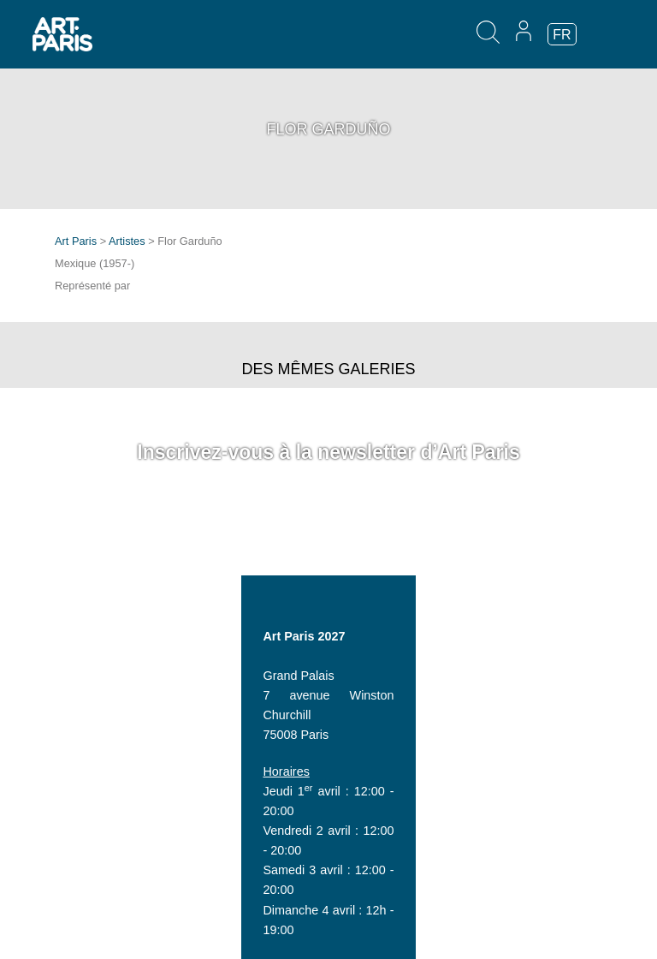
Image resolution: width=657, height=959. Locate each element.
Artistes (127, 241)
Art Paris (76, 241)
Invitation (79, 887)
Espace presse (95, 907)
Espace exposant (102, 867)
